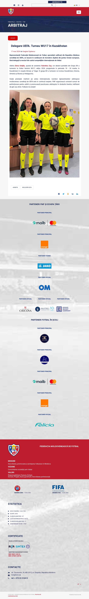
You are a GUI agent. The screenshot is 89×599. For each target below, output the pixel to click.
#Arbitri (15, 187)
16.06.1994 (65, 492)
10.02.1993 (27, 492)
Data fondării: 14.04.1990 (18, 511)
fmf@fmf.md (16, 575)
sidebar (12, 38)
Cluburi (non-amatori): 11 (18, 521)
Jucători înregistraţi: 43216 (19, 518)
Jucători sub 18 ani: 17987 (18, 524)
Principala (11, 22)
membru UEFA (18, 492)
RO (75, 5)
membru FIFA (56, 492)
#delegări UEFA (27, 187)
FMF (24, 22)
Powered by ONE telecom (75, 594)
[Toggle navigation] (79, 12)
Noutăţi (18, 22)
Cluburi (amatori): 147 (17, 516)
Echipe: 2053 (14, 513)
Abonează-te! (57, 2)
